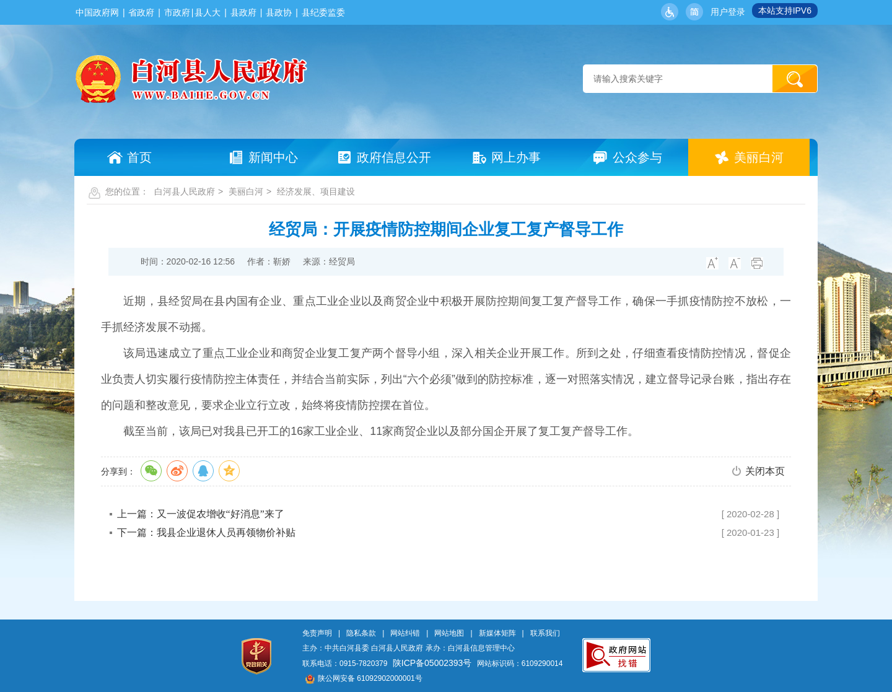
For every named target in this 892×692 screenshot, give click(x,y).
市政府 (177, 12)
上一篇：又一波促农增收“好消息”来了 (200, 514)
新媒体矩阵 (497, 633)
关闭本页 (765, 471)
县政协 (279, 12)
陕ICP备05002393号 (432, 663)
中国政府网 (97, 12)
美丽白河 (246, 191)
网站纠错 (405, 633)
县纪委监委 (323, 12)
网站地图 (449, 633)
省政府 (141, 12)
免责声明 (317, 633)
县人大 (208, 12)
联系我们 (545, 633)
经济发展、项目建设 (316, 191)
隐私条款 (361, 633)
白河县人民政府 (184, 191)
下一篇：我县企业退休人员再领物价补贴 (206, 532)
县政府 (243, 12)
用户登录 (728, 12)
